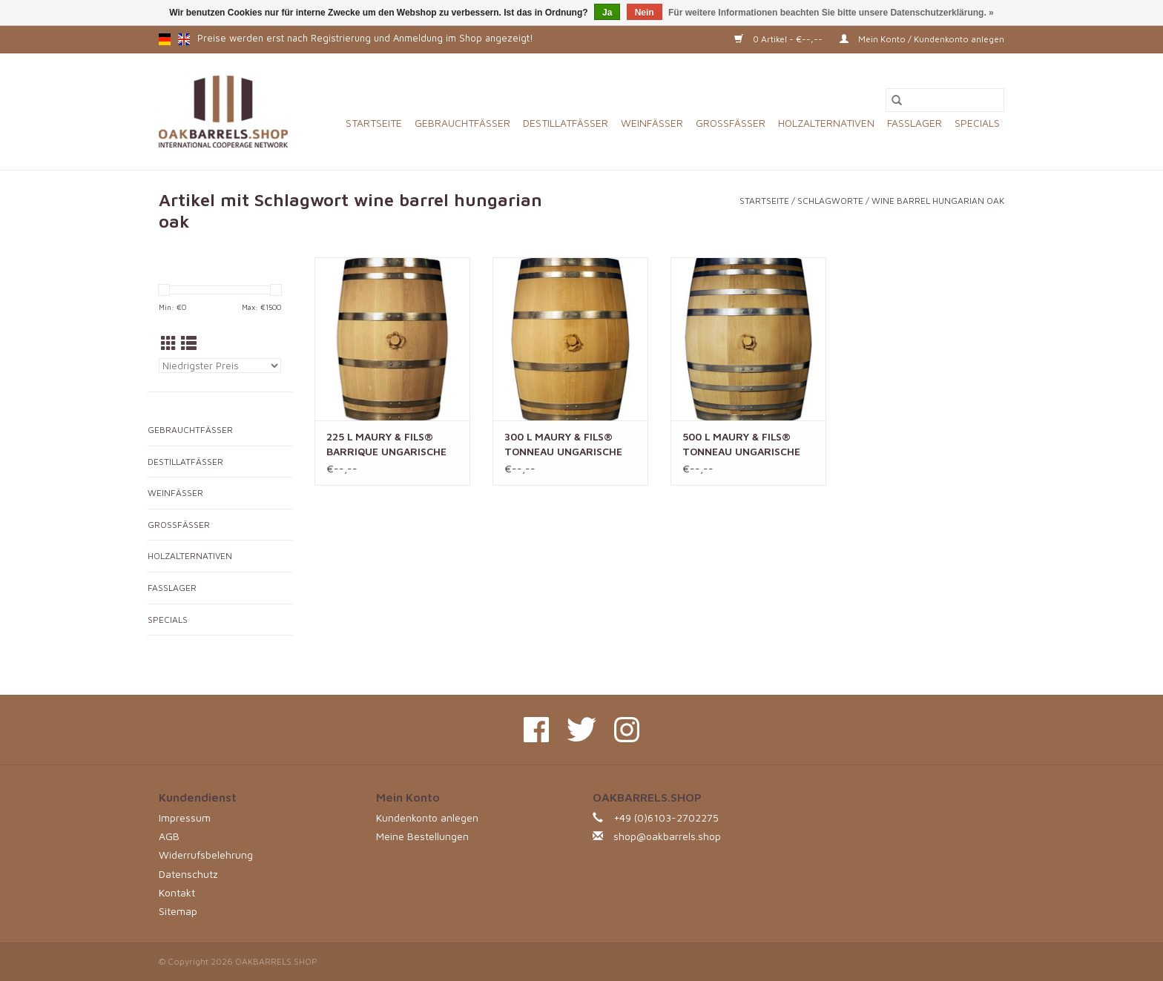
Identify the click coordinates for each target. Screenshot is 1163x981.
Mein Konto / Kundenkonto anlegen (922, 38)
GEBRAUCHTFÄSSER (462, 122)
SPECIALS (977, 122)
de (165, 39)
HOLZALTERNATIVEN (826, 122)
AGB (169, 836)
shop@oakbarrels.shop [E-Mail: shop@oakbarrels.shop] (667, 836)
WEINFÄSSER (652, 122)
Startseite (374, 122)
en (184, 39)
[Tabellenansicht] (169, 343)
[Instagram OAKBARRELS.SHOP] (626, 729)
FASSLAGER (914, 122)
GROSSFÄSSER (730, 122)
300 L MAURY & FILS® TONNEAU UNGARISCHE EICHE (563, 444)
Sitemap (178, 911)
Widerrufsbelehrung (206, 854)
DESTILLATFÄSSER (565, 122)
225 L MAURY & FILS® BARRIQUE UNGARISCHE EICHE (386, 444)
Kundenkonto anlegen (427, 817)
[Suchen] (945, 100)
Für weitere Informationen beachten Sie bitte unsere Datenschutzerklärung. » (831, 12)
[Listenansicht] (189, 343)
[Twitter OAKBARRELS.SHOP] (581, 729)
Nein (644, 12)
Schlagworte (830, 200)
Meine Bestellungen (422, 836)
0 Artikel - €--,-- (779, 38)
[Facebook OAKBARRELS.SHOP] (536, 729)
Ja (607, 12)
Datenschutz (188, 874)
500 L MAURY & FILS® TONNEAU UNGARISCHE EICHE (741, 444)
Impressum (185, 817)
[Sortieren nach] (220, 365)
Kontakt (177, 892)
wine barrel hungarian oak (938, 200)
